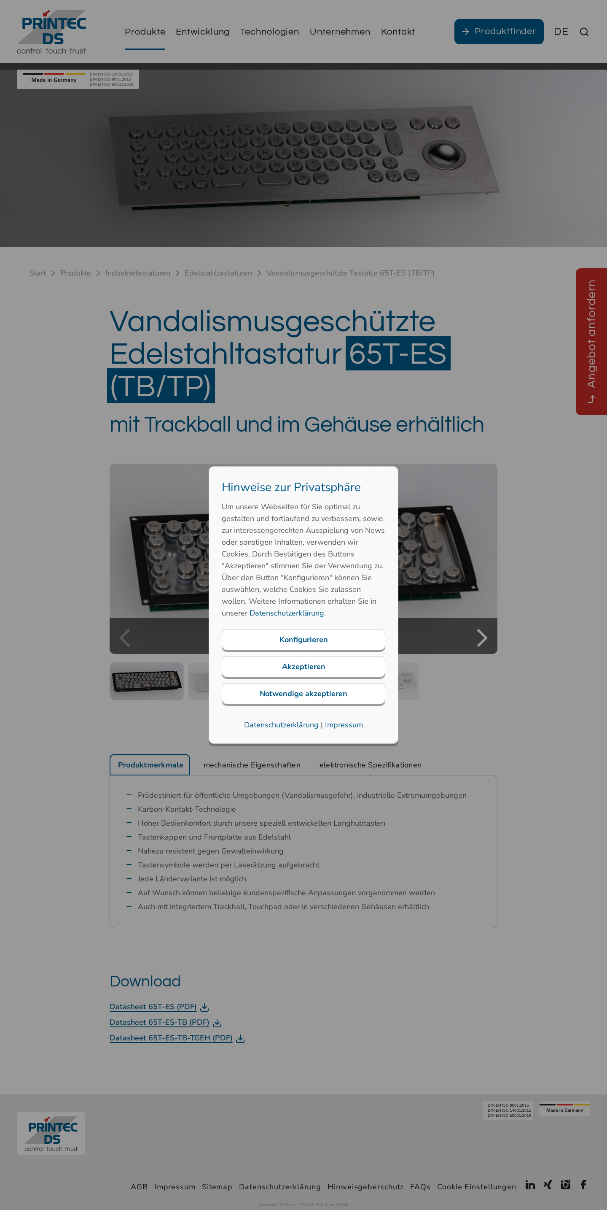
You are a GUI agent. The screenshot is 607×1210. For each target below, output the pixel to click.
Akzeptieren (303, 667)
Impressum (344, 725)
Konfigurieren (303, 640)
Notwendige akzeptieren (303, 694)
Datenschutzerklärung (287, 613)
